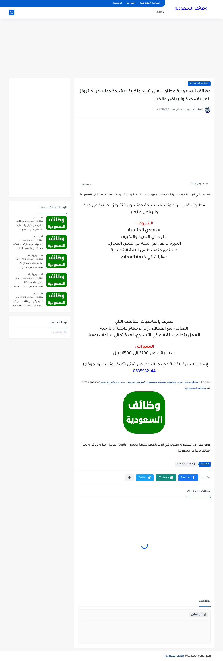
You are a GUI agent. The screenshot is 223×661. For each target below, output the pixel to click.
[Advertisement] (111, 48)
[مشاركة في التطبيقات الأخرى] (129, 477)
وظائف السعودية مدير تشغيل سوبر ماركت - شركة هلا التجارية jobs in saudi (28, 244)
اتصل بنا (131, 3)
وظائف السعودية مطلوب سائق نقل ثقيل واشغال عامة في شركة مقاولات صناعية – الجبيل (29, 226)
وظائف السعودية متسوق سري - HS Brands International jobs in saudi (28, 282)
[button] (188, 477)
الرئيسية (117, 3)
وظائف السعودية (191, 9)
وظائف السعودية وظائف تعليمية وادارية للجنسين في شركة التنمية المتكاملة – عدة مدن (28, 302)
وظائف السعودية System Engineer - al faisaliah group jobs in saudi (29, 263)
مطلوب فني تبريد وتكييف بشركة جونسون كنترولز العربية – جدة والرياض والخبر (150, 382)
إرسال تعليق (198, 614)
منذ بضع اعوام (34, 255)
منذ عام (36, 217)
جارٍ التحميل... (59, 332)
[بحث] (11, 12)
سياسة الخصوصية (150, 3)
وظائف (160, 12)
